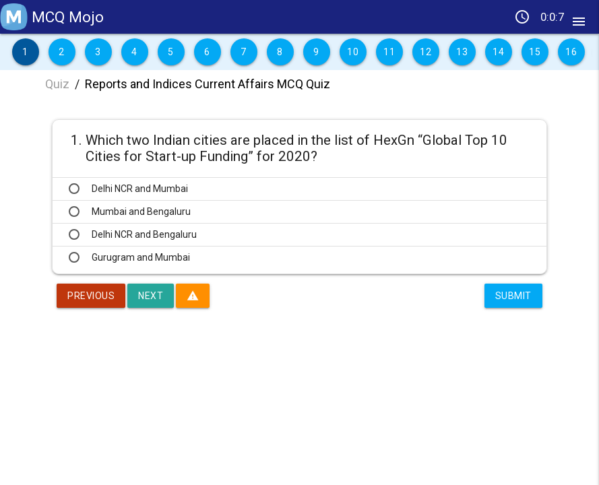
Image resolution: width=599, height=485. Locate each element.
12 (425, 51)
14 (498, 51)
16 (571, 51)
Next (150, 295)
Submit (513, 295)
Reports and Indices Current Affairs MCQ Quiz (207, 84)
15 (534, 51)
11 (389, 51)
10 (352, 51)
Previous (91, 295)
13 (462, 51)
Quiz (57, 84)
